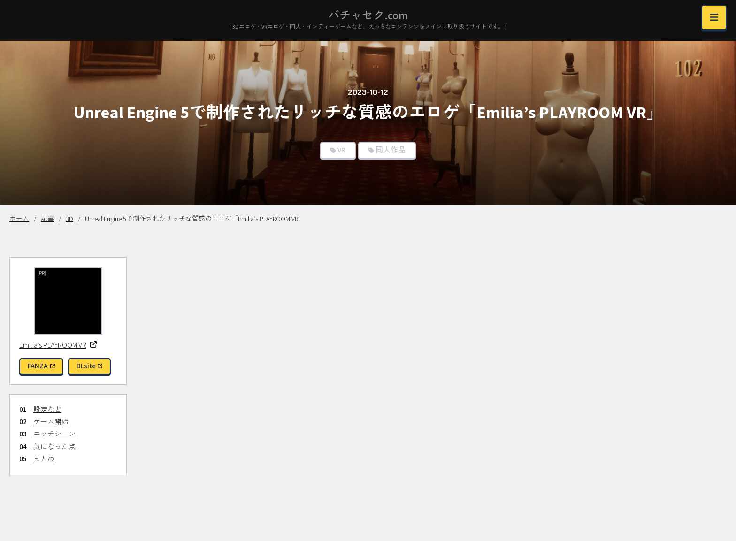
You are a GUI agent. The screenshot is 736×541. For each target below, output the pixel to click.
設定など (47, 410)
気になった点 (54, 447)
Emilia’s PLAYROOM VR (58, 345)
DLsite (90, 366)
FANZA (41, 366)
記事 (47, 219)
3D (69, 219)
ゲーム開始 (51, 422)
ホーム (19, 219)
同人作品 (391, 150)
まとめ (43, 459)
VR (341, 150)
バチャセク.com (368, 16)
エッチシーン (54, 434)
